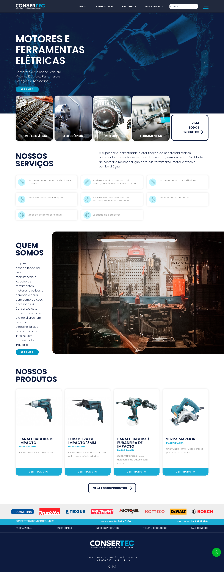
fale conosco (152, 6)
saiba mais (27, 89)
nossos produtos (107, 528)
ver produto (38, 471)
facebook (109, 566)
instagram (114, 566)
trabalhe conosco (155, 528)
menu (205, 6)
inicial (81, 6)
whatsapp (216, 552)
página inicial (24, 528)
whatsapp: (192, 521)
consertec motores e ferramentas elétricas (30, 6)
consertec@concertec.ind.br (35, 521)
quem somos (102, 6)
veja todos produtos (110, 488)
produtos (127, 6)
